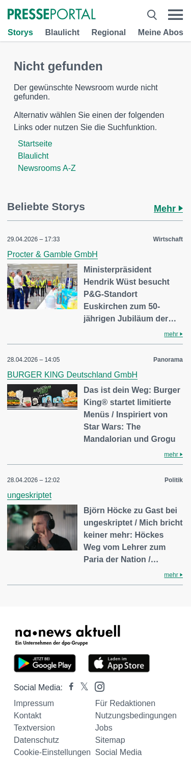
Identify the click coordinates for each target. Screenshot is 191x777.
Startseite (35, 143)
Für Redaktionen (125, 703)
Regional (109, 32)
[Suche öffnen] (152, 14)
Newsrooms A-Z (47, 168)
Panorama (168, 359)
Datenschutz (36, 740)
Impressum (34, 703)
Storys (20, 32)
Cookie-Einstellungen (52, 752)
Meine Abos (160, 32)
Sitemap (110, 740)
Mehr (168, 209)
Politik (174, 480)
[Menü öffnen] (175, 14)
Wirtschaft (168, 239)
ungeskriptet (29, 495)
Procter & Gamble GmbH (52, 254)
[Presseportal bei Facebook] (68, 687)
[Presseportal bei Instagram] (96, 686)
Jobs (104, 727)
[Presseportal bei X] (81, 687)
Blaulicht (62, 32)
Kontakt (27, 715)
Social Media (118, 752)
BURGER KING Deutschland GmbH (72, 374)
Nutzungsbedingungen (136, 715)
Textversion (34, 727)
